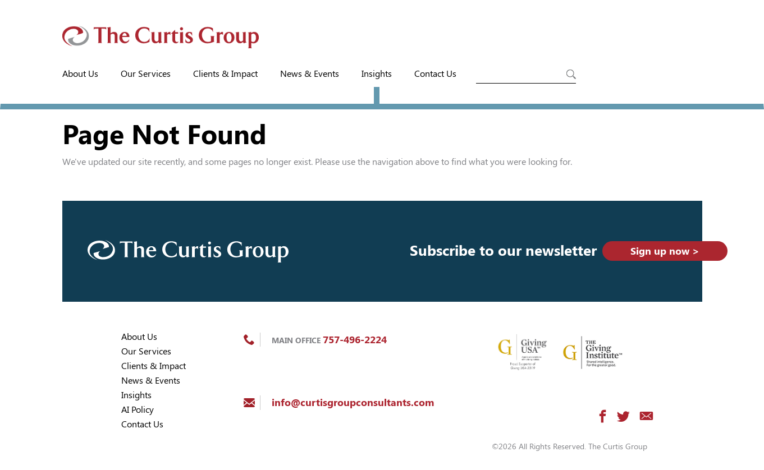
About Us (80, 73)
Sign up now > (664, 251)
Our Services (146, 73)
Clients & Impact (225, 73)
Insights (377, 73)
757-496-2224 (355, 339)
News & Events (309, 73)
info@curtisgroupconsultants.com (353, 402)
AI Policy (137, 409)
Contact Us (435, 73)
